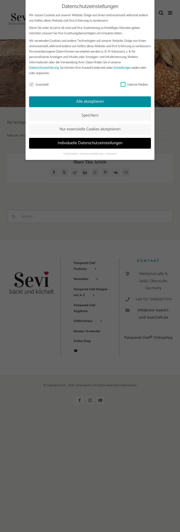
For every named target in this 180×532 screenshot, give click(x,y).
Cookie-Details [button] (70, 153)
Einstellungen (122, 67)
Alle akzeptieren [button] (90, 101)
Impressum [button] (111, 153)
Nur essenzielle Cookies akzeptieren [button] (90, 128)
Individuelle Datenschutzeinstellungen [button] (90, 142)
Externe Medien (134, 84)
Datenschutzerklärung (44, 67)
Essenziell (39, 84)
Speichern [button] (90, 115)
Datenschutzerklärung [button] (91, 153)
